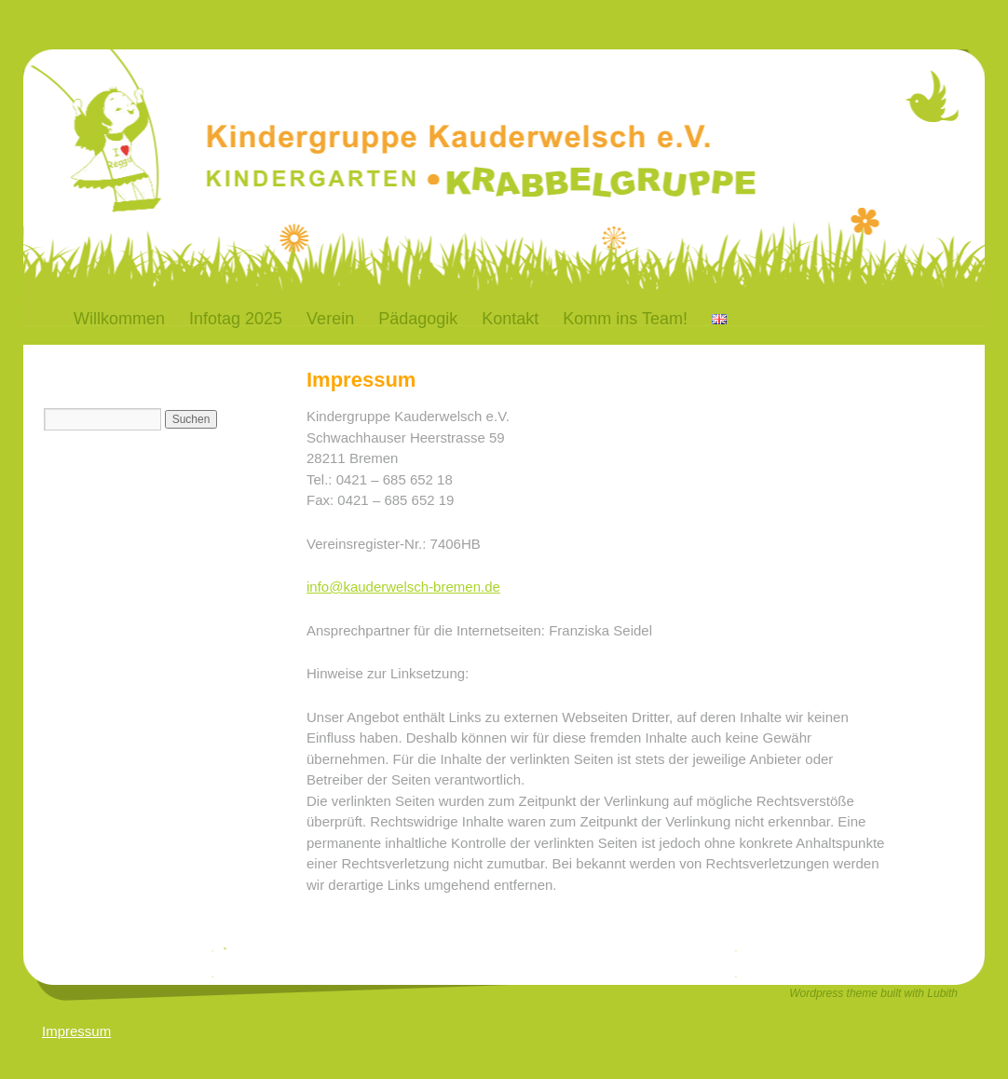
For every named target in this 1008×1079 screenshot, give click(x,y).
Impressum (76, 1031)
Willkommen (119, 318)
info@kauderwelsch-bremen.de (403, 586)
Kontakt (510, 318)
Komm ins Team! (625, 318)
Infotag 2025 (235, 318)
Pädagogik (417, 318)
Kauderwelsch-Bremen (330, 106)
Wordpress (817, 993)
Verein (330, 318)
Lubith (942, 993)
